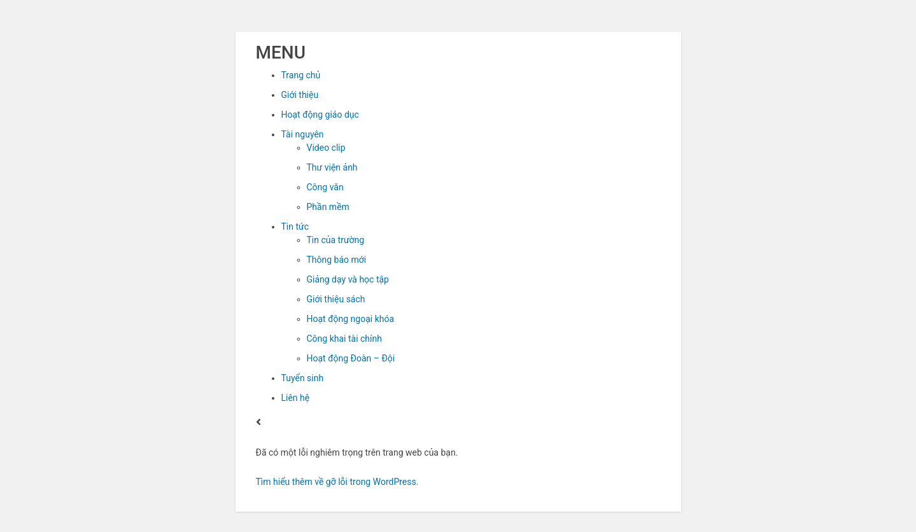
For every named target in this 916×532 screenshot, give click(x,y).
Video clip (326, 148)
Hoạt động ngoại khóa (351, 319)
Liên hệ (295, 398)
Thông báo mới (337, 260)
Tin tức (295, 226)
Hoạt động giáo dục (320, 114)
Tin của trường (336, 240)
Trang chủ (301, 75)
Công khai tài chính (344, 338)
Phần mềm (328, 207)
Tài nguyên (302, 134)
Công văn (325, 187)
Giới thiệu (300, 95)
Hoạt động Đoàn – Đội (351, 358)
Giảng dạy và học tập (348, 279)
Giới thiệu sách (336, 299)
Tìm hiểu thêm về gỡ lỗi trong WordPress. (337, 482)
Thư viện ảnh (332, 167)
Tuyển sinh (302, 378)
